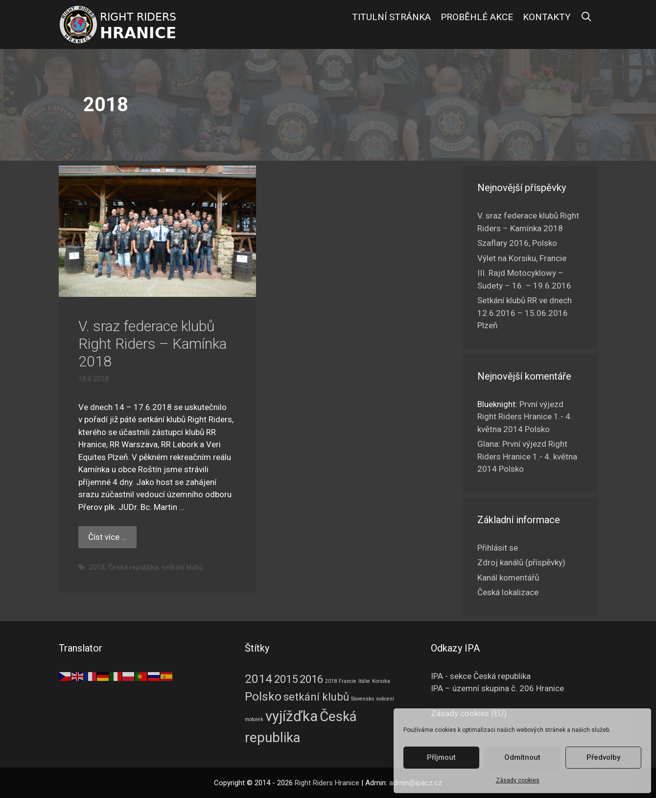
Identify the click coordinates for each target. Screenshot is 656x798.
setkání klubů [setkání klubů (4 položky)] (316, 696)
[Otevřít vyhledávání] (586, 17)
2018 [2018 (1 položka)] (331, 681)
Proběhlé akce (477, 17)
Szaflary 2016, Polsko (517, 243)
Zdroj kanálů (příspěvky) (521, 562)
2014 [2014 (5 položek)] (258, 679)
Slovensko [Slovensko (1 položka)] (362, 699)
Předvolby (603, 757)
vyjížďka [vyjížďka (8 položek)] (291, 716)
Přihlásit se (497, 548)
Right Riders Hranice (327, 782)
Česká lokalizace (508, 592)
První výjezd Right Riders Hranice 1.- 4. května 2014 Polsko (524, 416)
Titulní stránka (391, 17)
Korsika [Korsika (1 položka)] (381, 681)
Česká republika (133, 567)
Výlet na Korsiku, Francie (521, 258)
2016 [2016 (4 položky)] (311, 679)
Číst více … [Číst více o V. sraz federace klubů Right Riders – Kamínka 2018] (107, 537)
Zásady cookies (517, 780)
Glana (487, 444)
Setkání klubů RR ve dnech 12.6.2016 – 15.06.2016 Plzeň (524, 312)
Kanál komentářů (508, 577)
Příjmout (441, 757)
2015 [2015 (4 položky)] (286, 679)
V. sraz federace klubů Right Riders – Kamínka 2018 (152, 343)
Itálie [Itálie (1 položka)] (364, 681)
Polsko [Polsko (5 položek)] (263, 696)
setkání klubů (182, 567)
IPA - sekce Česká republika (481, 676)
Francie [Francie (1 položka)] (347, 681)
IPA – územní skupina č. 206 (497, 688)
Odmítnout (522, 757)
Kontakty (547, 17)
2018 (97, 567)
